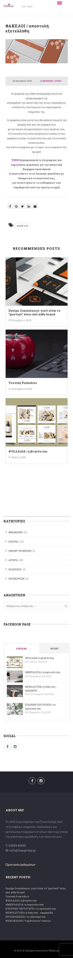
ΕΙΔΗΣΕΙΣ (15, 569)
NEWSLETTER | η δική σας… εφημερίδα (41, 688)
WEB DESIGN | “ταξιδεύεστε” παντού (28, 920)
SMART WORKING (20, 550)
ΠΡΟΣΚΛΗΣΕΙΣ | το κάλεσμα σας (25, 916)
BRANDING (48, 80)
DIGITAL (14, 541)
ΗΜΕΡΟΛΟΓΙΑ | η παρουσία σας (42, 672)
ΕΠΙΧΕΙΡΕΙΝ (17, 578)
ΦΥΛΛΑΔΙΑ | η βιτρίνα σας (28, 451)
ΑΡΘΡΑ (58, 80)
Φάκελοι (22, 225)
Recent (54, 648)
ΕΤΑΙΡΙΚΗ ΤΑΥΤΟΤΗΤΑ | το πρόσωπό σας (40, 706)
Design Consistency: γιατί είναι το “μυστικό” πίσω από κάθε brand (34, 312)
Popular (21, 648)
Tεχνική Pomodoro (23, 383)
